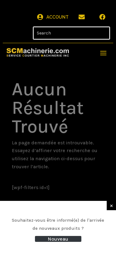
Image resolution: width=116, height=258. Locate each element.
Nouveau (58, 239)
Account (57, 17)
